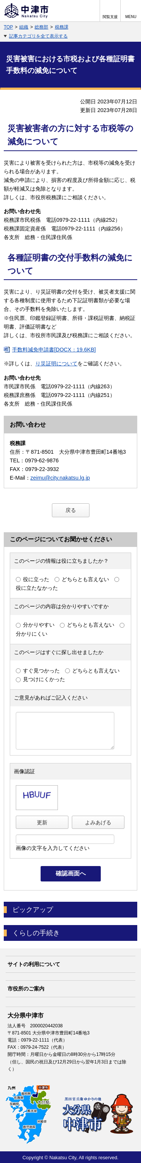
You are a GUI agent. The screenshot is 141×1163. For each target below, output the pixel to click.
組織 (23, 27)
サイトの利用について (34, 964)
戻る (70, 510)
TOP (8, 27)
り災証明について (56, 363)
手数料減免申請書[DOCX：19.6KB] (54, 350)
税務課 (61, 27)
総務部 (41, 27)
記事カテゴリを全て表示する (38, 36)
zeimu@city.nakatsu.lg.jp (60, 478)
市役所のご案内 (26, 989)
